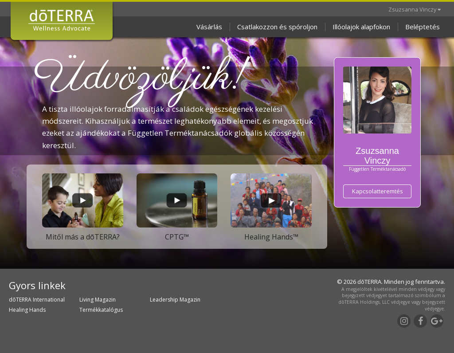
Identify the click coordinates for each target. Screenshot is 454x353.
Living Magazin (97, 299)
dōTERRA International (37, 299)
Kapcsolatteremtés (377, 191)
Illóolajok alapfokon (361, 26)
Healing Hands (27, 310)
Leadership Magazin (175, 299)
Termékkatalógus (101, 310)
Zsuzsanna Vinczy (414, 9)
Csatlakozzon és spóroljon (277, 26)
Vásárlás (209, 26)
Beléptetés (422, 26)
